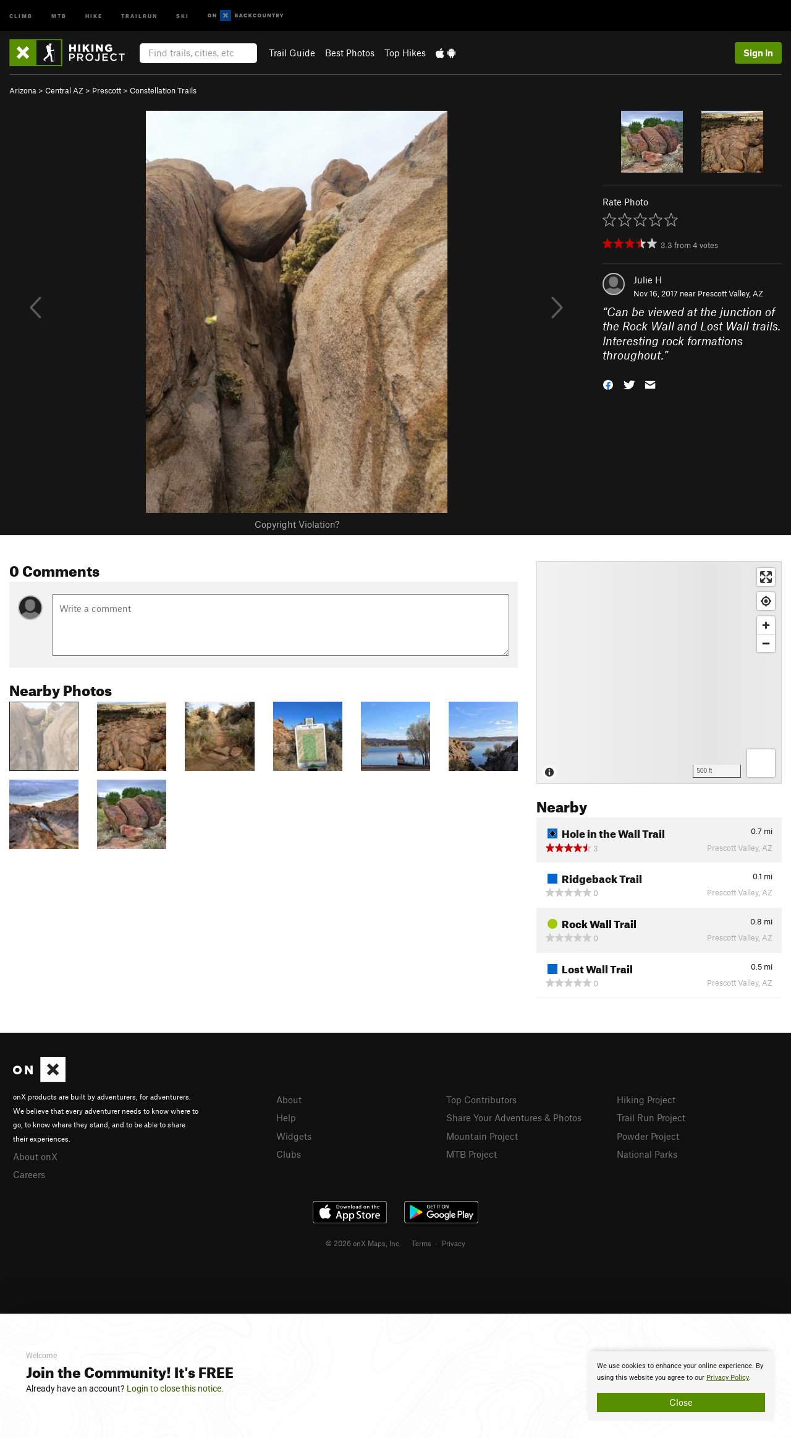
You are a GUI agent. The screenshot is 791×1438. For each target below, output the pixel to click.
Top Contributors (481, 1099)
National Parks (647, 1154)
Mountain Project (482, 1136)
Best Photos (349, 52)
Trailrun (139, 15)
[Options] (761, 763)
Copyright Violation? (297, 524)
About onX (35, 1156)
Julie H (647, 279)
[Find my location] (766, 601)
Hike (94, 15)
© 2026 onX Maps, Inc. (363, 1243)
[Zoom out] (766, 643)
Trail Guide (292, 52)
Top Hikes (405, 52)
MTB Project (471, 1154)
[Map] (659, 672)
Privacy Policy (727, 1378)
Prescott (106, 90)
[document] (681, 1386)
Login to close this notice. (175, 1388)
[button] (608, 384)
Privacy (453, 1243)
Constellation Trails (163, 90)
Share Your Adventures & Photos (514, 1117)
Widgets (293, 1136)
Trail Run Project (651, 1117)
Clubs (288, 1154)
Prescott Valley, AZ (730, 293)
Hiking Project (646, 1099)
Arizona (22, 90)
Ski (182, 15)
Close (681, 1402)
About (289, 1099)
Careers (29, 1174)
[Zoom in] (766, 625)
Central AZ (64, 90)
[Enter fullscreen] (766, 577)
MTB (59, 15)
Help (286, 1117)
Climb (21, 15)
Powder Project (648, 1136)
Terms (421, 1243)
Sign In (758, 52)
